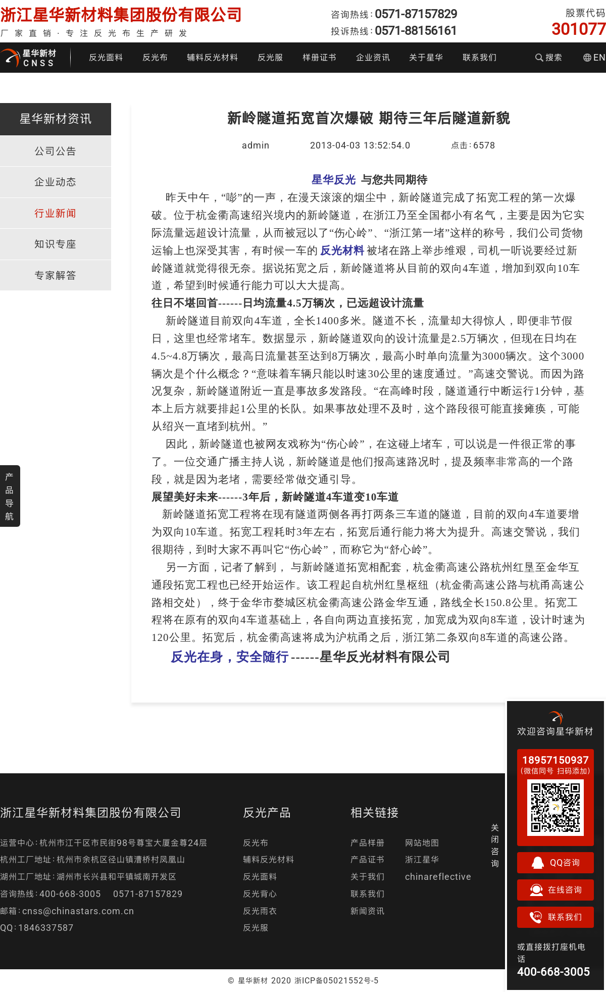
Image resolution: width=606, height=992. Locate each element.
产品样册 (367, 842)
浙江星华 (422, 859)
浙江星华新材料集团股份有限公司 (121, 15)
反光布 (155, 57)
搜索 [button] (549, 57)
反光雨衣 (260, 911)
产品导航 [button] (9, 496)
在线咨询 (555, 890)
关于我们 (367, 876)
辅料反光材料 (212, 57)
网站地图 (422, 842)
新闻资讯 (367, 911)
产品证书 (367, 859)
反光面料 (106, 57)
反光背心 (260, 893)
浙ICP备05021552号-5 (336, 980)
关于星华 (426, 57)
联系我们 (480, 57)
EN (594, 57)
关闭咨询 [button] (495, 845)
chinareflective (438, 876)
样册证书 (319, 57)
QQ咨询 (555, 863)
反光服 (270, 57)
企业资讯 (373, 57)
